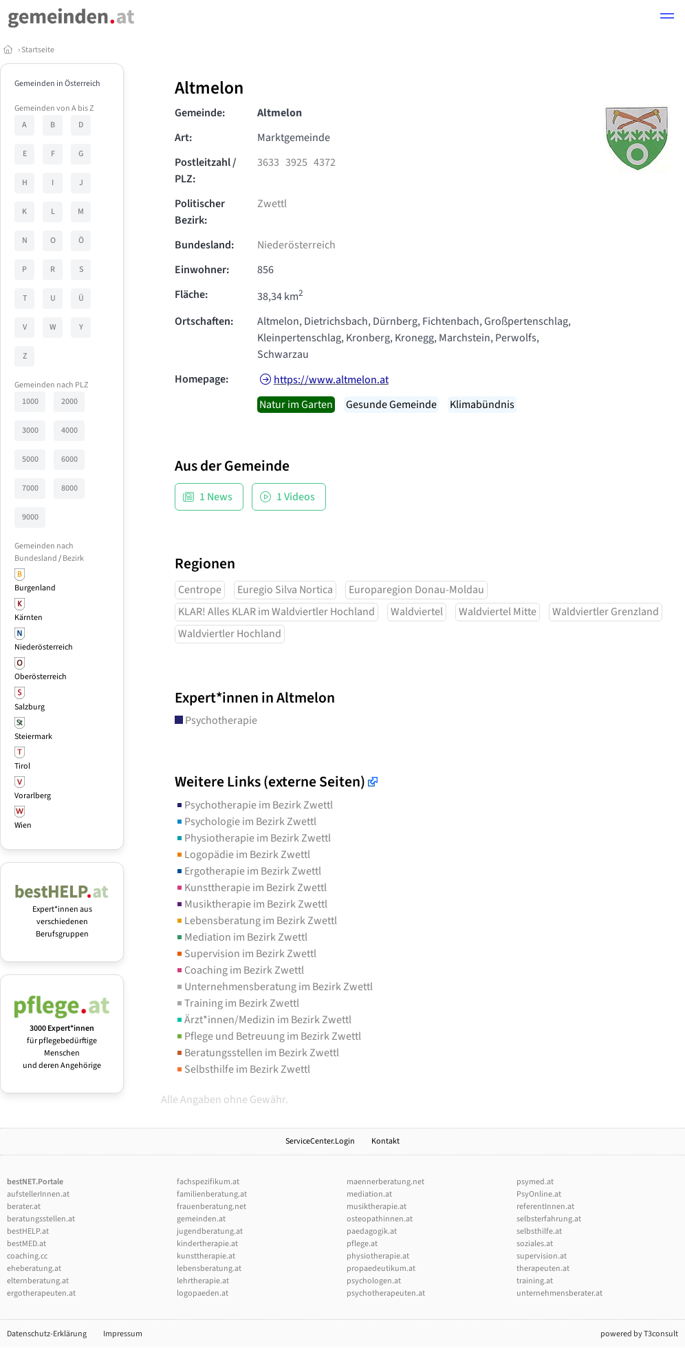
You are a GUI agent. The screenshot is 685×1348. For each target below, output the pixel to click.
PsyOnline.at (539, 1194)
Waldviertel (417, 611)
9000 (30, 517)
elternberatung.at (38, 1281)
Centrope (199, 589)
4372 (325, 162)
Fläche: (191, 294)
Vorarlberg (32, 796)
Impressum (122, 1334)
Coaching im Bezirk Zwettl (239, 970)
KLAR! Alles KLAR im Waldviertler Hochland (276, 611)
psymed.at (535, 1182)
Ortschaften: (204, 321)
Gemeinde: (200, 112)
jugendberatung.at (210, 1231)
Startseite (37, 50)
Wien (23, 825)
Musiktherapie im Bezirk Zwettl (251, 904)
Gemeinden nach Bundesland (44, 552)
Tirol (22, 766)
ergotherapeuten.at (41, 1293)
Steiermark (33, 736)
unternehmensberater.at (559, 1293)
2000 (69, 401)
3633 (268, 162)
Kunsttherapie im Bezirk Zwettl (251, 887)
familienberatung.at (212, 1194)
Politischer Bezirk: (200, 212)
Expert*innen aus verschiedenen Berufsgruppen (61, 915)
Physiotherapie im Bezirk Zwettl (253, 838)
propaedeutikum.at (381, 1268)
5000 (30, 459)
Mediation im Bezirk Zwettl (241, 937)
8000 (69, 488)
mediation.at (369, 1194)
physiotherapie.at (378, 1256)
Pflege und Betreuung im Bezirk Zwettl (268, 1036)
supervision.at (542, 1256)
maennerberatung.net (385, 1182)
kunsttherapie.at (206, 1256)
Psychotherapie (216, 720)
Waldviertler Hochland (229, 633)
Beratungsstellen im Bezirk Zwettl (257, 1052)
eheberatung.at (34, 1268)
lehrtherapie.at (203, 1281)
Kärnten (28, 617)
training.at (535, 1281)
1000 (30, 401)
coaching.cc (27, 1256)
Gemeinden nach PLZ (51, 385)
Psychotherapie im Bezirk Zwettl (254, 805)
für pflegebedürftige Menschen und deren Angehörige (61, 1040)
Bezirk (73, 558)
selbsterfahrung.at (549, 1219)
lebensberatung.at (209, 1268)
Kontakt (385, 1141)
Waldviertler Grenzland (605, 611)
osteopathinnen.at (380, 1219)
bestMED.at (26, 1244)
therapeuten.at (543, 1268)
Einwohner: (202, 269)
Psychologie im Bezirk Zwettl (245, 821)
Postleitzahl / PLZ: (206, 170)
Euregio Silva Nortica (285, 589)
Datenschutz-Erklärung (47, 1334)
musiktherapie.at (376, 1206)
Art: (183, 137)
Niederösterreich (43, 647)
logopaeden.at (202, 1293)
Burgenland (35, 588)
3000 (30, 430)
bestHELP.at (28, 1231)
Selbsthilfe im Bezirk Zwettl (242, 1069)
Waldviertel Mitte (497, 611)
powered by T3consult (639, 1334)
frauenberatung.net (211, 1206)
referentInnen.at (545, 1206)
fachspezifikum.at (208, 1182)
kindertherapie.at (207, 1244)
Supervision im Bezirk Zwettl (245, 953)
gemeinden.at (201, 1219)
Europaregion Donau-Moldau (416, 589)
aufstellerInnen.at (38, 1194)
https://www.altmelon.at (331, 379)
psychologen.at (374, 1281)
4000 (69, 430)
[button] (667, 18)
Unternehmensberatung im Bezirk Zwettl (274, 986)
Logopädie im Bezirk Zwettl (242, 854)
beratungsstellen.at (41, 1219)
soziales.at (535, 1244)
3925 (296, 162)
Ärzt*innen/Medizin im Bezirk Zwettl (263, 1019)
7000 (30, 488)
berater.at (24, 1206)
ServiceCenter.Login (320, 1141)
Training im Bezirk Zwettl (237, 1003)
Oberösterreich (40, 677)
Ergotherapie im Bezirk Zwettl (248, 871)
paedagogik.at (372, 1231)
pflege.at (362, 1244)
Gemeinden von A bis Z (54, 108)
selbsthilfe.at (539, 1231)
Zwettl (272, 203)
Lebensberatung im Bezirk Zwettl (256, 920)
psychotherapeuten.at (386, 1293)
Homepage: (201, 379)
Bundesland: (204, 245)
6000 (69, 459)
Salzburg (29, 707)
